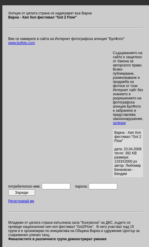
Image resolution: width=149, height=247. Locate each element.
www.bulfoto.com (21, 43)
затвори (119, 123)
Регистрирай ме (21, 201)
